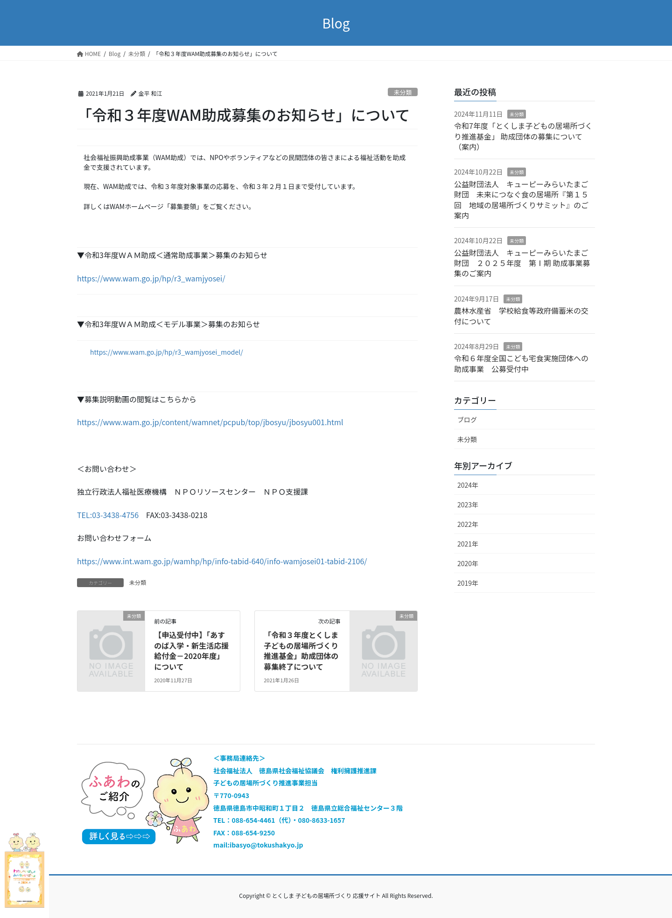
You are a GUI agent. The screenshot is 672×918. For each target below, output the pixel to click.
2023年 (467, 504)
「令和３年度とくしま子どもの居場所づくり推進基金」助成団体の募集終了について (301, 650)
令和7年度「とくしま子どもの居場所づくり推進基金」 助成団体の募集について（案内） (523, 136)
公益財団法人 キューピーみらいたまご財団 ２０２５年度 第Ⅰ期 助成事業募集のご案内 (522, 263)
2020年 (467, 563)
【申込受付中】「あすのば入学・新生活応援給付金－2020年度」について (191, 650)
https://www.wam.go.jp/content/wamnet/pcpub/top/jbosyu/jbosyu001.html (210, 421)
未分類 (403, 92)
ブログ (467, 419)
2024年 (467, 485)
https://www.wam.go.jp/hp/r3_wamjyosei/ (151, 278)
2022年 (467, 524)
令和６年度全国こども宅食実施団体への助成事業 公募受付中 (521, 363)
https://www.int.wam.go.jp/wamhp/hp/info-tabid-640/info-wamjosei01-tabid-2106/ (222, 561)
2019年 (467, 583)
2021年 (467, 543)
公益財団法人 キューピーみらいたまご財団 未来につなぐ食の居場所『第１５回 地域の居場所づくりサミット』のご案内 (521, 199)
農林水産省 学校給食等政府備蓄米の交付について (521, 315)
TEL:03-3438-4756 (108, 514)
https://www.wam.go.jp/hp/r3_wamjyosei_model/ (166, 352)
